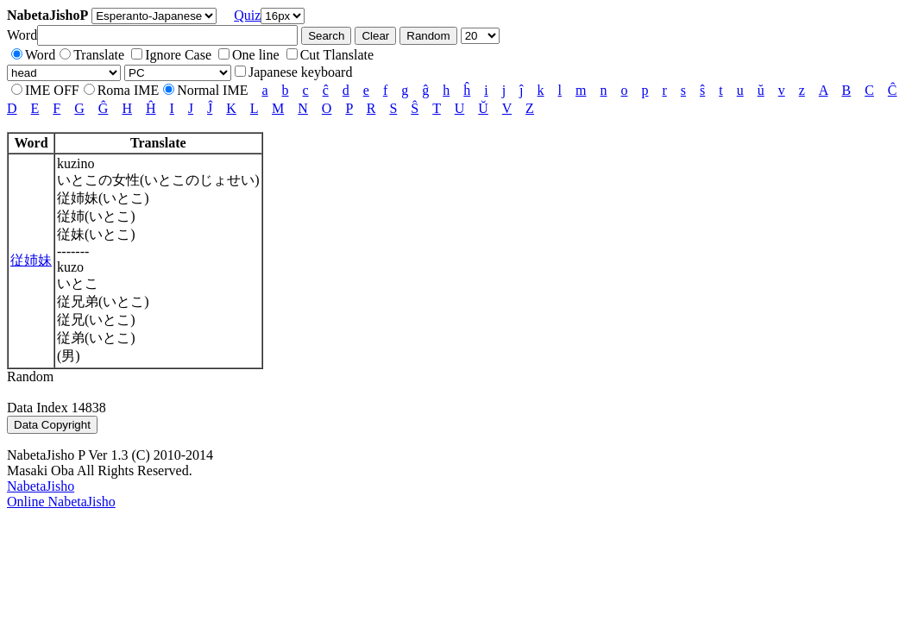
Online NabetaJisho (61, 501)
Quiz (247, 15)
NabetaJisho (40, 486)
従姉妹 (31, 260)
